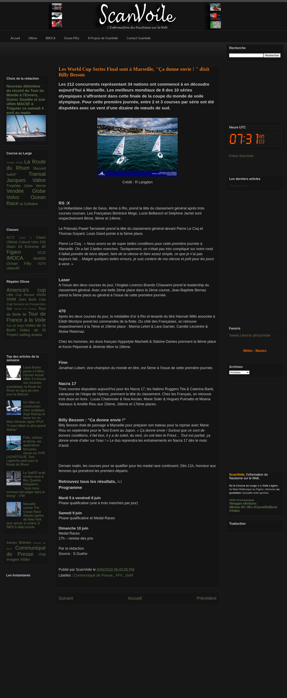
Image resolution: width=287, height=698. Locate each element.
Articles (12, 542)
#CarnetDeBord (265, 507)
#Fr (243, 507)
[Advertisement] (137, 52)
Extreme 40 (35, 246)
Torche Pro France (26, 308)
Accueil (135, 598)
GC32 (41, 252)
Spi (10, 308)
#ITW (232, 500)
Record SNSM (35, 295)
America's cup (26, 290)
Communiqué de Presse (94, 575)
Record (39, 168)
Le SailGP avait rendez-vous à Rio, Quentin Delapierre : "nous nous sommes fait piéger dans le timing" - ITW (25, 484)
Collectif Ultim (29, 242)
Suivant (66, 598)
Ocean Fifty (22, 263)
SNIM (12, 299)
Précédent (206, 598)
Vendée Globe (26, 191)
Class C (27, 237)
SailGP (17, 174)
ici (119, 481)
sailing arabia (30, 335)
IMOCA (19, 258)
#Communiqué (245, 500)
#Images (235, 503)
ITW (42, 554)
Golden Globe (15, 162)
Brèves (26, 542)
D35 (43, 242)
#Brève (234, 507)
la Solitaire (29, 204)
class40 (12, 268)
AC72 (12, 237)
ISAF (129, 575)
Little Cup (15, 295)
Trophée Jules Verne (26, 186)
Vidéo (25, 559)
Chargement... (239, 186)
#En (249, 507)
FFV (119, 575)
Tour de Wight (15, 325)
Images (13, 559)
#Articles (250, 503)
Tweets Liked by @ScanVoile (250, 335)
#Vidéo (234, 510)
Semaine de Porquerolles (29, 304)
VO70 (42, 263)
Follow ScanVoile (241, 156)
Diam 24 (15, 246)
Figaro (21, 252)
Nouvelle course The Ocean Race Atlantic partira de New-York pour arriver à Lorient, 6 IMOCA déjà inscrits (25, 515)
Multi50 (39, 258)
